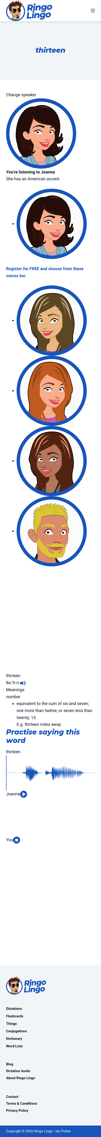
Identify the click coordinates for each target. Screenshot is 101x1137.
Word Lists (14, 1046)
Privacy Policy (17, 1110)
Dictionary (14, 1039)
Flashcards (14, 1016)
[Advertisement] (50, 617)
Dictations (14, 1009)
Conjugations (16, 1031)
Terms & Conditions (21, 1103)
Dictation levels (18, 1071)
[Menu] (93, 10)
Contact (12, 1097)
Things (11, 1024)
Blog (9, 1064)
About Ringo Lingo (20, 1078)
